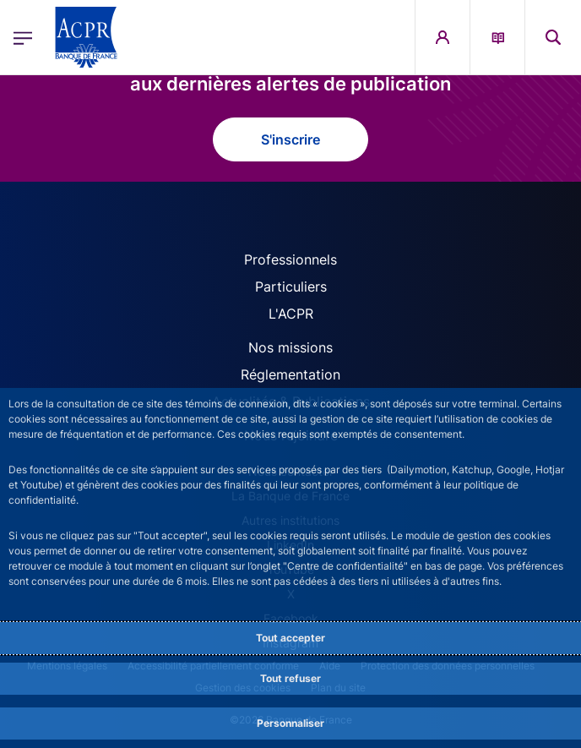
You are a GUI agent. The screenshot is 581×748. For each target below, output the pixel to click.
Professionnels (290, 259)
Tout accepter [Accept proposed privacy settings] (290, 637)
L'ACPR (291, 313)
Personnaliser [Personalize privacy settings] (290, 723)
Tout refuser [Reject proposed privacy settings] (290, 678)
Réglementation (290, 374)
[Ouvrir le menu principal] (23, 37)
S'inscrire (290, 139)
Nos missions (290, 347)
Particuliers (291, 286)
